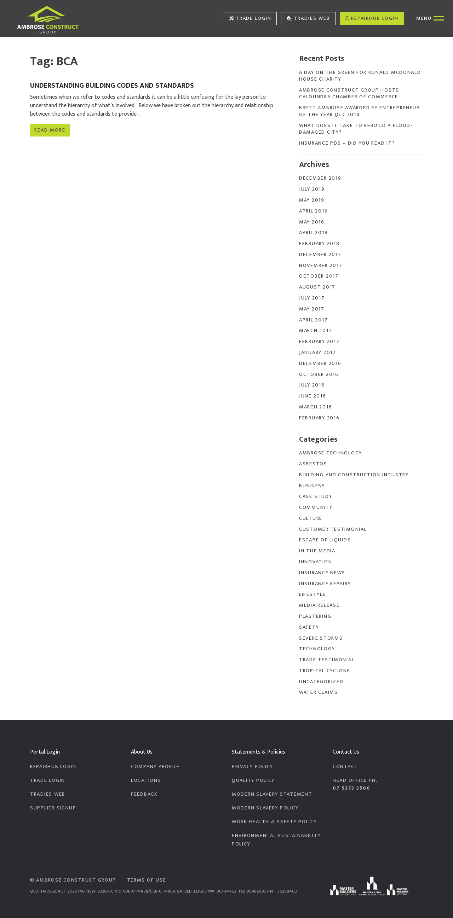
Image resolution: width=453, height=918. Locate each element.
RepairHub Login (371, 18)
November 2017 (320, 265)
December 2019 (320, 178)
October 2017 (319, 276)
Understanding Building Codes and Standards (112, 86)
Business (312, 486)
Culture (310, 518)
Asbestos (313, 464)
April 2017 (313, 320)
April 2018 (313, 232)
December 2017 (320, 254)
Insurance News (322, 573)
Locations (146, 780)
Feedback (144, 794)
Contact (345, 766)
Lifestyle (312, 594)
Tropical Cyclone (324, 671)
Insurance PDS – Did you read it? (347, 143)
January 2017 (317, 352)
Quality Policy (253, 780)
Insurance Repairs (325, 584)
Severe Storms (321, 638)
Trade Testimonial (326, 660)
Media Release (319, 605)
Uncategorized (321, 682)
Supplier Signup (53, 808)
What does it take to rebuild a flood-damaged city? (356, 128)
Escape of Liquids (325, 540)
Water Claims (318, 692)
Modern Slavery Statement (272, 794)
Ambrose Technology (330, 453)
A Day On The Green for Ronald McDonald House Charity (360, 75)
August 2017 (317, 287)
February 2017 (319, 341)
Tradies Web (308, 18)
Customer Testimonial (333, 529)
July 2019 (312, 189)
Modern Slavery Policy (265, 808)
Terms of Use (146, 880)
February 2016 (319, 418)
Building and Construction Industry (354, 475)
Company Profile (155, 766)
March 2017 (315, 330)
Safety (309, 627)
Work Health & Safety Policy (274, 822)
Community (316, 507)
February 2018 (319, 243)
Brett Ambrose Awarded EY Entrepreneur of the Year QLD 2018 (359, 111)
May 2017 (312, 309)
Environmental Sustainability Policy (276, 839)
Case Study (315, 496)
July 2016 (312, 385)
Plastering (315, 616)
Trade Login (250, 18)
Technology (317, 649)
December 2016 (320, 363)
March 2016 (315, 407)
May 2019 (312, 200)
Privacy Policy (252, 766)
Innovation (315, 562)
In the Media (317, 551)
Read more (49, 129)
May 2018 (312, 222)
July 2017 (312, 298)
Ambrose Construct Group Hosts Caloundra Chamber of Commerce (349, 93)
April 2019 (313, 211)
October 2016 (319, 374)
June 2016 (312, 396)
